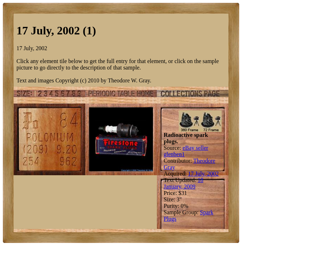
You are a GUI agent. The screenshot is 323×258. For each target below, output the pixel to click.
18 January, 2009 (183, 183)
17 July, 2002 (203, 174)
